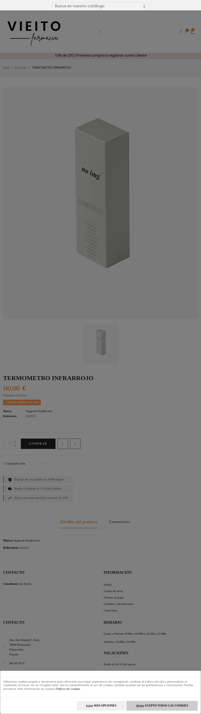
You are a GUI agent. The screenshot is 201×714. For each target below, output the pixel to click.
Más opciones (101, 705)
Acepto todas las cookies (162, 705)
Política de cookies (68, 689)
